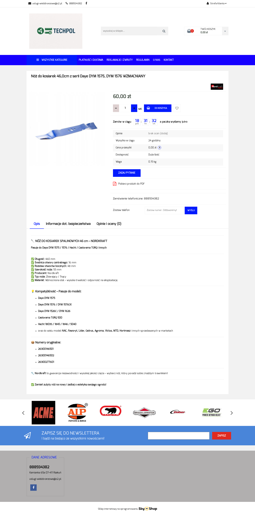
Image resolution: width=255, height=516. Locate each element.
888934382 (74, 3)
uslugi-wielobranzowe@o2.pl (45, 3)
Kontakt (169, 60)
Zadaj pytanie (126, 173)
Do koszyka (157, 107)
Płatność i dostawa (91, 60)
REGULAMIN (142, 60)
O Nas (156, 60)
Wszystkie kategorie (51, 59)
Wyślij (191, 210)
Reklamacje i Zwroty (120, 60)
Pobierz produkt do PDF (129, 184)
